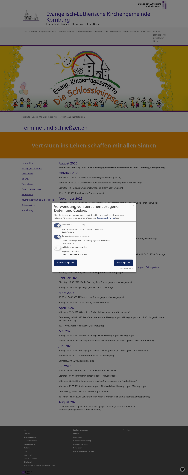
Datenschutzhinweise (106, 218)
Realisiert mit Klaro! (126, 268)
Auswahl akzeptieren (65, 262)
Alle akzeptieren (123, 262)
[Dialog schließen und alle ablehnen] (134, 204)
